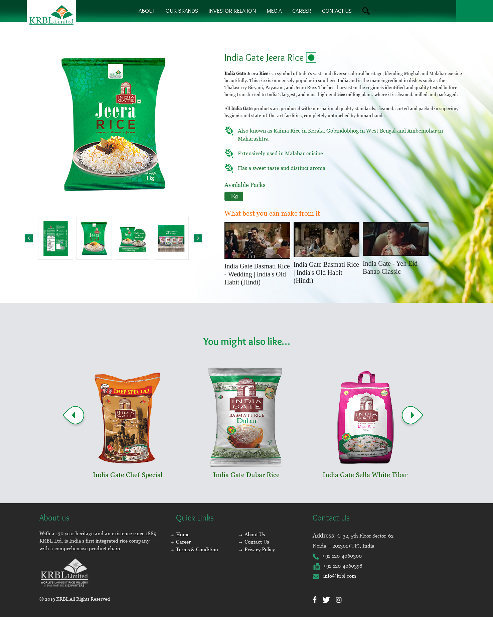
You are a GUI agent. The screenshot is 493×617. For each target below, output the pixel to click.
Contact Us (256, 542)
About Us (254, 534)
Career (301, 10)
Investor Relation (232, 10)
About (147, 10)
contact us (337, 10)
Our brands (182, 10)
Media (274, 10)
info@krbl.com (334, 576)
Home (182, 534)
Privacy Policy (259, 549)
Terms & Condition (197, 549)
